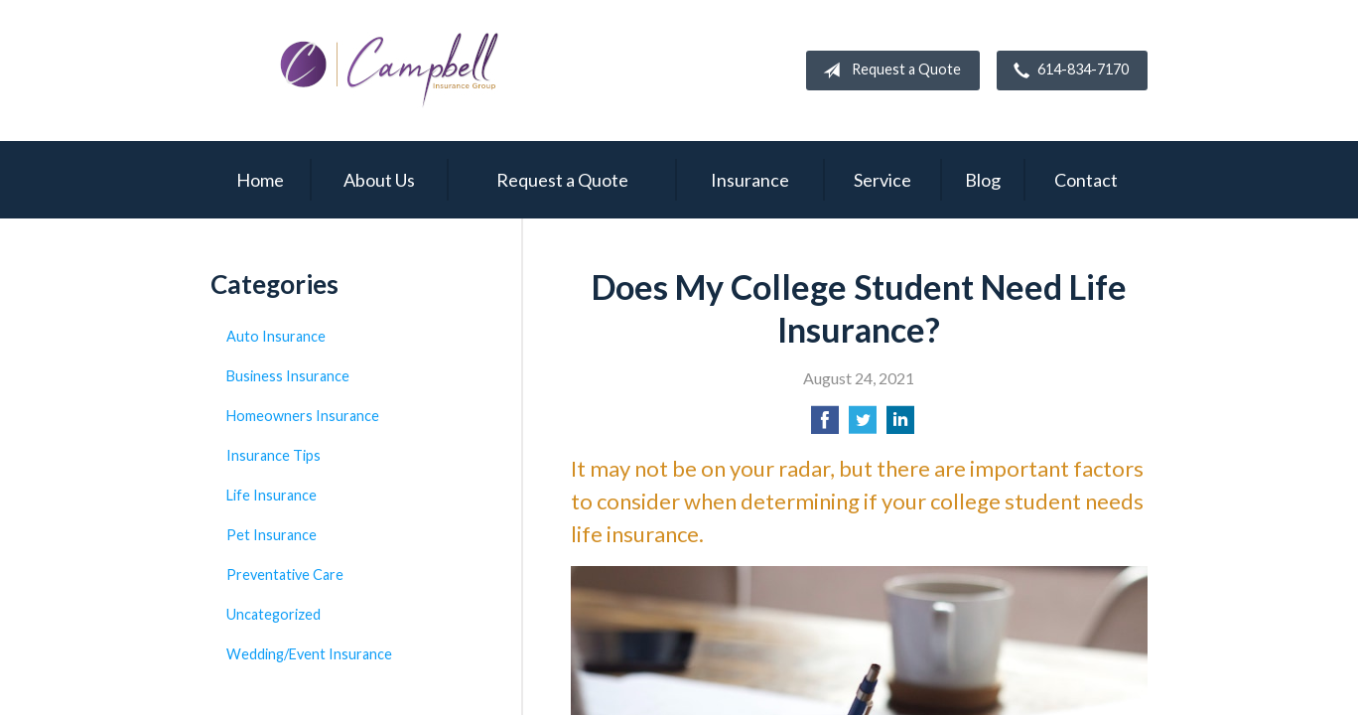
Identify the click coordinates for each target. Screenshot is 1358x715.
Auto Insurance (276, 336)
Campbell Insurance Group (389, 70)
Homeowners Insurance (302, 415)
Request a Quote (888, 70)
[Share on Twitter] (863, 425)
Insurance (750, 180)
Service (882, 180)
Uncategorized (273, 614)
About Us (379, 180)
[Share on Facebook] (825, 425)
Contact (1086, 180)
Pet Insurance (271, 534)
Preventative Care (284, 574)
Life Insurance (271, 495)
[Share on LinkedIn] (900, 425)
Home (260, 180)
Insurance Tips (273, 455)
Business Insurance (287, 375)
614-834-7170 (1067, 70)
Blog (983, 180)
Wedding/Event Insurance (309, 653)
